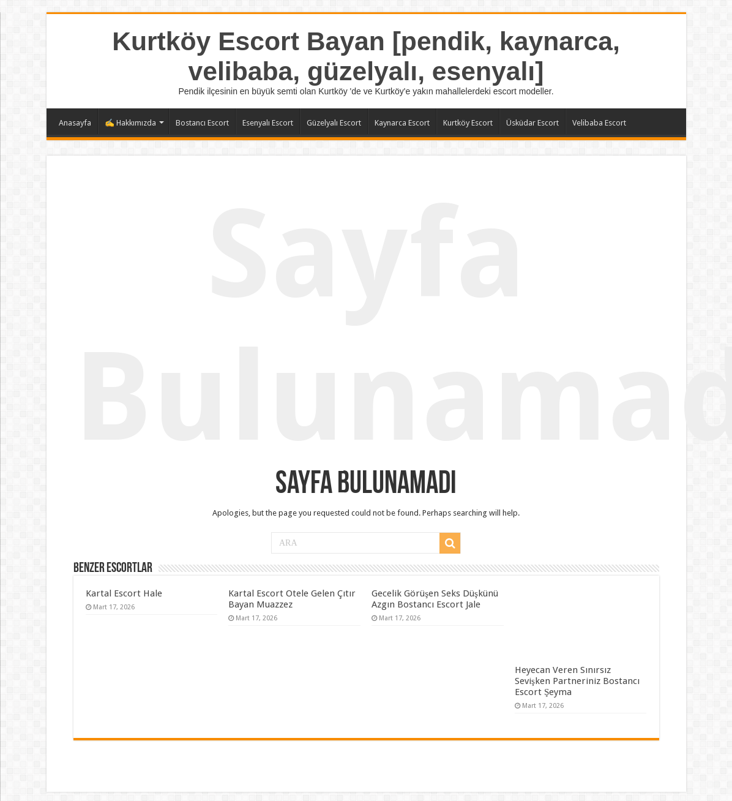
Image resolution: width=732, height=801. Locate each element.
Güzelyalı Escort (334, 122)
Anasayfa (75, 122)
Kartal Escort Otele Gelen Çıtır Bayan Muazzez (292, 599)
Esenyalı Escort (267, 122)
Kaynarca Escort (402, 122)
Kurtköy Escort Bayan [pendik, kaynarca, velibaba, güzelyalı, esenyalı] (366, 56)
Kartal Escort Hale (124, 593)
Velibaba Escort (599, 122)
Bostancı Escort (202, 122)
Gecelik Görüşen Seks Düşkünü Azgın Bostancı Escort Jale (435, 599)
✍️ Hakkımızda (130, 122)
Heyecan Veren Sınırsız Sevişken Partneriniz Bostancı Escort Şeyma (577, 681)
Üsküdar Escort (532, 122)
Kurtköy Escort (468, 122)
